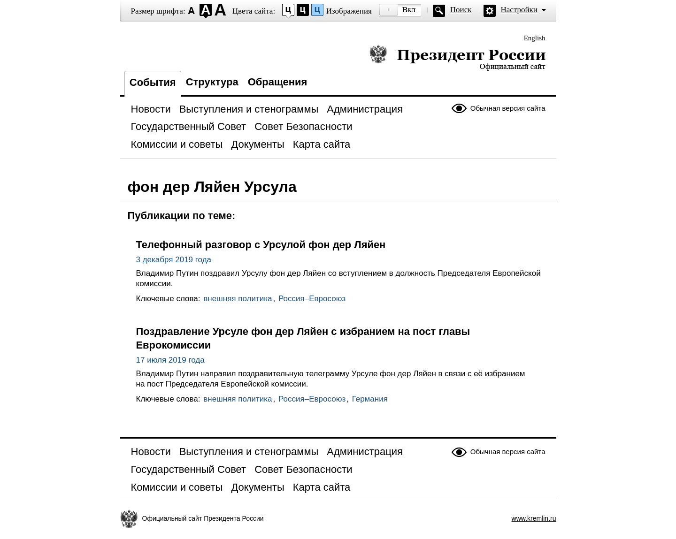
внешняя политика (237, 298)
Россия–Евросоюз (312, 298)
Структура (212, 82)
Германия (370, 399)
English (534, 38)
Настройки (519, 9)
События (153, 82)
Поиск (461, 9)
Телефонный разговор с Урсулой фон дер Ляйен (261, 245)
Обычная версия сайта (507, 108)
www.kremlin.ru (534, 518)
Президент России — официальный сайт (457, 57)
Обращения (277, 82)
